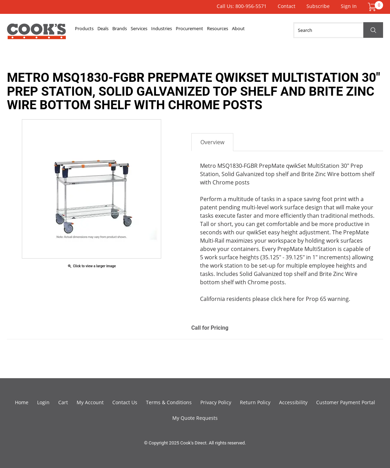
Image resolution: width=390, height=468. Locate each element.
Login (43, 402)
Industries (188, 30)
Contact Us (124, 402)
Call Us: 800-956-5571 (242, 6)
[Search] (338, 30)
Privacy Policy (215, 402)
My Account (90, 402)
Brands (133, 30)
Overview (212, 142)
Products (87, 30)
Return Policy (255, 402)
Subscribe (318, 6)
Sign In (349, 6)
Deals (111, 30)
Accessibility (293, 402)
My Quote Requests (195, 418)
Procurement (223, 30)
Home (21, 402)
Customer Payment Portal (345, 402)
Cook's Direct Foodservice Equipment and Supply (36, 34)
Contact (286, 6)
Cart (63, 402)
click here (283, 299)
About (284, 30)
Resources (258, 30)
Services (159, 30)
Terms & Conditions (169, 402)
